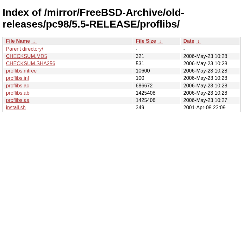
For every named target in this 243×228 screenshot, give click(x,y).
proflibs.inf (17, 78)
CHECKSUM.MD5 (26, 56)
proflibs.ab (17, 93)
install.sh (16, 107)
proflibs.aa (17, 100)
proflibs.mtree (21, 70)
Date (188, 41)
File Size (146, 41)
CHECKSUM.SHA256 (30, 63)
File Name (18, 41)
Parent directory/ (24, 49)
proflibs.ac (17, 85)
